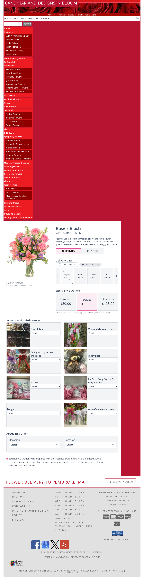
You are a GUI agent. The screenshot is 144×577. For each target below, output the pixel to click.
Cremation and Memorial (17, 151)
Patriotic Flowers (12, 99)
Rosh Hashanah (13, 46)
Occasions (9, 65)
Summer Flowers (14, 117)
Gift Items (9, 133)
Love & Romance (12, 177)
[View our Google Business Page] (45, 548)
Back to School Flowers (17, 87)
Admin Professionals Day (17, 35)
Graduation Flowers (15, 91)
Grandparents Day (14, 50)
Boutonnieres (12, 192)
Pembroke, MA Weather (56, 557)
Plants (7, 129)
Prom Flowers (10, 185)
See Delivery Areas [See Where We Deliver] (120, 481)
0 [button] (138, 18)
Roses (7, 103)
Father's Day (12, 43)
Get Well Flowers (14, 69)
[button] (117, 533)
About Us (8, 181)
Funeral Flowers (13, 155)
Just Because (12, 80)
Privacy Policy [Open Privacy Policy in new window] (89, 571)
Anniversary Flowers (15, 84)
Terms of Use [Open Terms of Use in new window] (72, 572)
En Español (9, 62)
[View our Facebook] (35, 548)
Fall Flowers (11, 121)
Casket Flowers (13, 147)
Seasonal (8, 110)
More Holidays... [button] (13, 54)
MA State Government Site (85, 557)
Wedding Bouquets (13, 170)
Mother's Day (12, 39)
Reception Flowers (13, 206)
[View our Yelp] (64, 548)
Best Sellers (9, 95)
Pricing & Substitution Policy (18, 217)
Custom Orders (11, 203)
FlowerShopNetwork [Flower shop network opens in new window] (65, 571)
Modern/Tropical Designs (16, 163)
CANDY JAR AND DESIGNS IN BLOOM (41, 3)
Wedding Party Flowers (15, 58)
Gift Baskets (10, 106)
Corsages (10, 188)
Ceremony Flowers (13, 174)
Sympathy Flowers (13, 136)
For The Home (13, 140)
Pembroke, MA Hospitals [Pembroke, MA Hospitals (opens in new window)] (89, 552)
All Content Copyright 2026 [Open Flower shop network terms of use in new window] (35, 571)
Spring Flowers (13, 114)
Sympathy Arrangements (17, 144)
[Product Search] (13, 24)
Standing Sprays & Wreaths (18, 158)
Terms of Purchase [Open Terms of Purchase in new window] (112, 571)
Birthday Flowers (14, 76)
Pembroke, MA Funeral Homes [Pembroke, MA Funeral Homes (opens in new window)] (57, 552)
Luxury (7, 210)
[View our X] (54, 548)
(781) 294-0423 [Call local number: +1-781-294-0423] (45, 18)
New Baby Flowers (14, 73)
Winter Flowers (13, 125)
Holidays (8, 32)
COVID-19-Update (12, 214)
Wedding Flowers (12, 166)
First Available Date (90, 264)
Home (7, 28)
